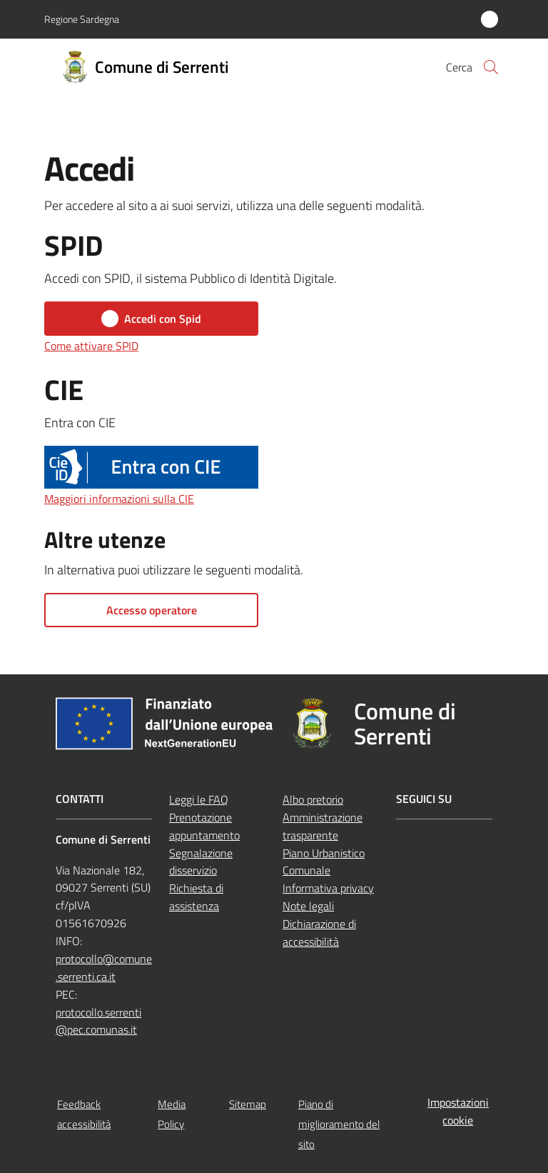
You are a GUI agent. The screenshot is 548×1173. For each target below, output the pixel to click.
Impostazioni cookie (458, 1111)
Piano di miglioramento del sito (339, 1124)
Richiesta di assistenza (196, 896)
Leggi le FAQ (198, 799)
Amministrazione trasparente (322, 826)
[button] (491, 67)
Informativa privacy (328, 888)
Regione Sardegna (81, 18)
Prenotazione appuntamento (204, 826)
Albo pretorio (313, 799)
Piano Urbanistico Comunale (324, 861)
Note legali (308, 905)
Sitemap (247, 1104)
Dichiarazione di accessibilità (319, 932)
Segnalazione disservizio (201, 861)
